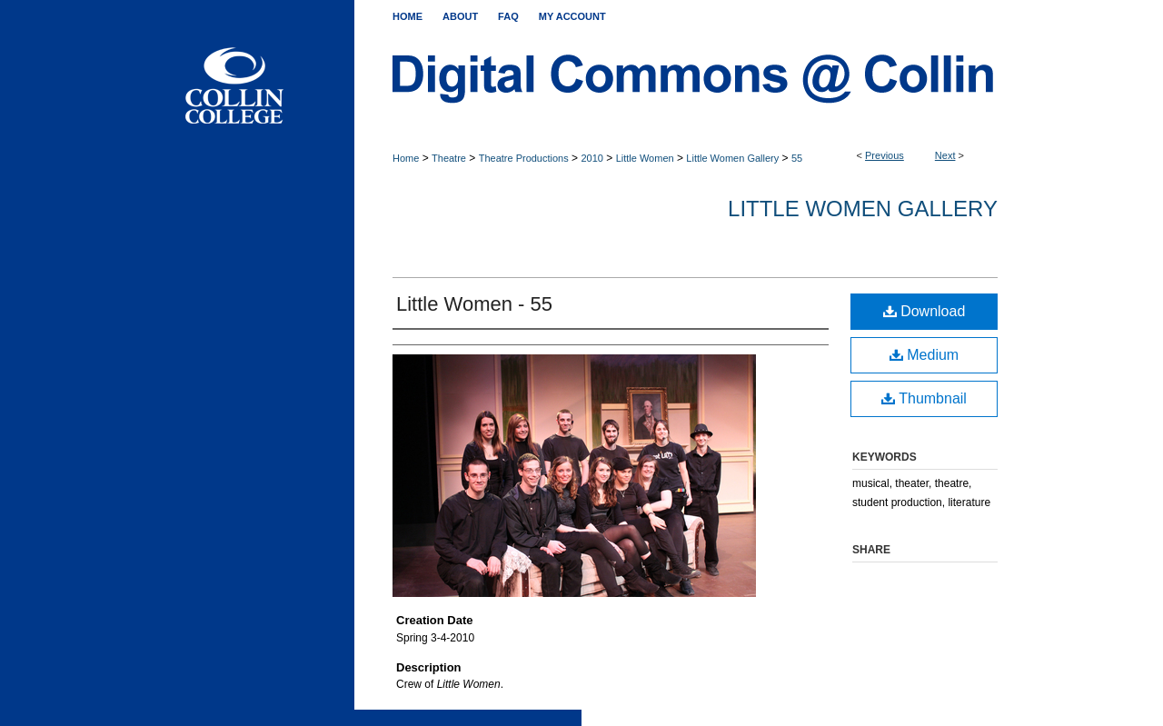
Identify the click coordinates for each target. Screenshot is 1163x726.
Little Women (645, 158)
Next (945, 155)
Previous (884, 155)
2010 (591, 158)
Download (924, 311)
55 (796, 158)
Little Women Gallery (732, 158)
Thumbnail (924, 398)
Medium (924, 355)
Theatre (449, 158)
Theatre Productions (524, 158)
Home (406, 158)
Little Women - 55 (474, 304)
